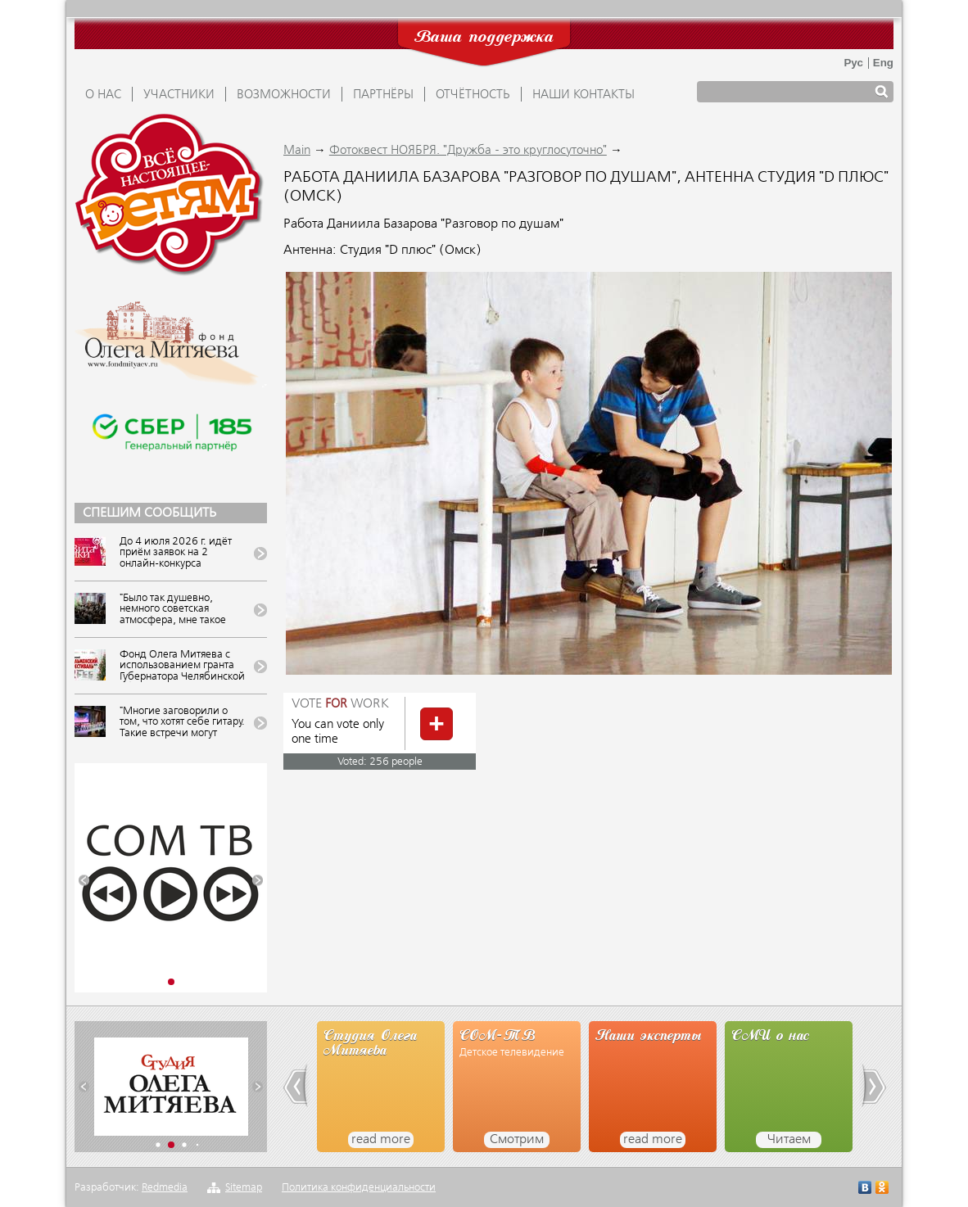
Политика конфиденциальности (359, 1187)
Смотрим (517, 1139)
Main (296, 150)
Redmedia (165, 1187)
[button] (84, 880)
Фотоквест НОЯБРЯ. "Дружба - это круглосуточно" (468, 150)
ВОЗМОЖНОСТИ (284, 95)
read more (380, 1139)
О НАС (103, 95)
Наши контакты (583, 95)
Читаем (789, 1139)
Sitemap (243, 1187)
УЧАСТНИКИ (179, 95)
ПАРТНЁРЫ (383, 95)
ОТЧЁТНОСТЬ (473, 95)
